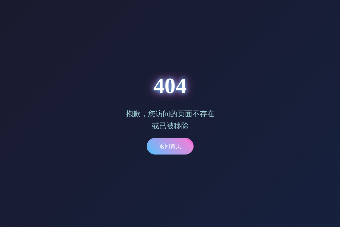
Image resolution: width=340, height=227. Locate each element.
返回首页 (170, 146)
